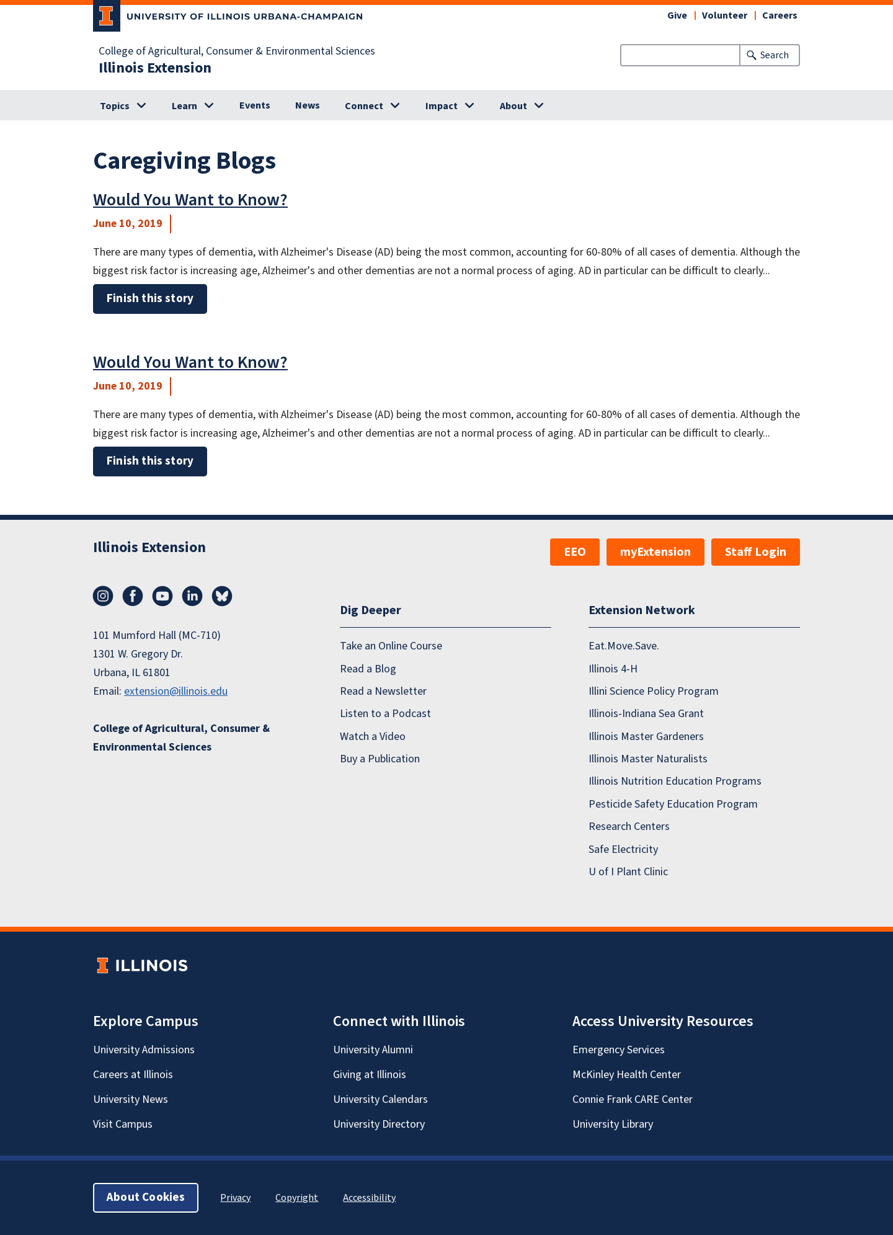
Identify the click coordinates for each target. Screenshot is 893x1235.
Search (774, 55)
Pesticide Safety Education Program (673, 804)
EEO (575, 552)
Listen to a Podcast (385, 713)
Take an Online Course (391, 646)
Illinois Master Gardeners (646, 736)
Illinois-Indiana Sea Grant (646, 713)
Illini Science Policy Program (654, 691)
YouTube (162, 596)
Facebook (132, 596)
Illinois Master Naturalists (648, 759)
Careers (779, 15)
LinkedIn (192, 596)
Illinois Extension (155, 68)
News (307, 105)
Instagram (103, 596)
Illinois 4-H (613, 669)
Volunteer (724, 15)
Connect (364, 106)
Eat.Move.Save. (624, 646)
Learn (184, 106)
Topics (115, 106)
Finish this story (150, 298)
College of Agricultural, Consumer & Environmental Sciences (237, 51)
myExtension (655, 552)
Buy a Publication (380, 759)
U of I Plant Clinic (628, 872)
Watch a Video (373, 736)
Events (254, 105)
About (513, 106)
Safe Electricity (623, 849)
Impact (441, 106)
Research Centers (629, 826)
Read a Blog (368, 669)
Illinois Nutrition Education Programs (675, 781)
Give (677, 15)
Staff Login (755, 552)
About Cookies (146, 1197)
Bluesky (222, 596)
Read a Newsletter (383, 691)
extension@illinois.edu (176, 691)
